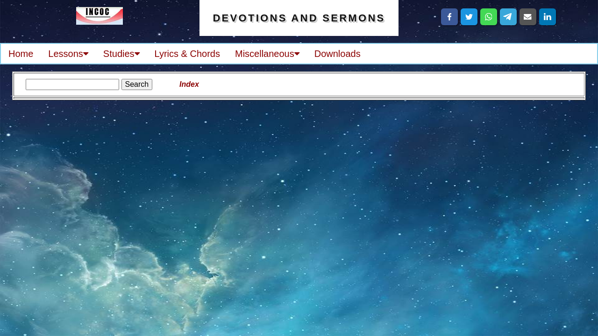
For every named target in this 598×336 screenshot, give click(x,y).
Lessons (68, 54)
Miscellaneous (267, 54)
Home (20, 54)
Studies (121, 54)
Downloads (337, 54)
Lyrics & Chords (187, 54)
